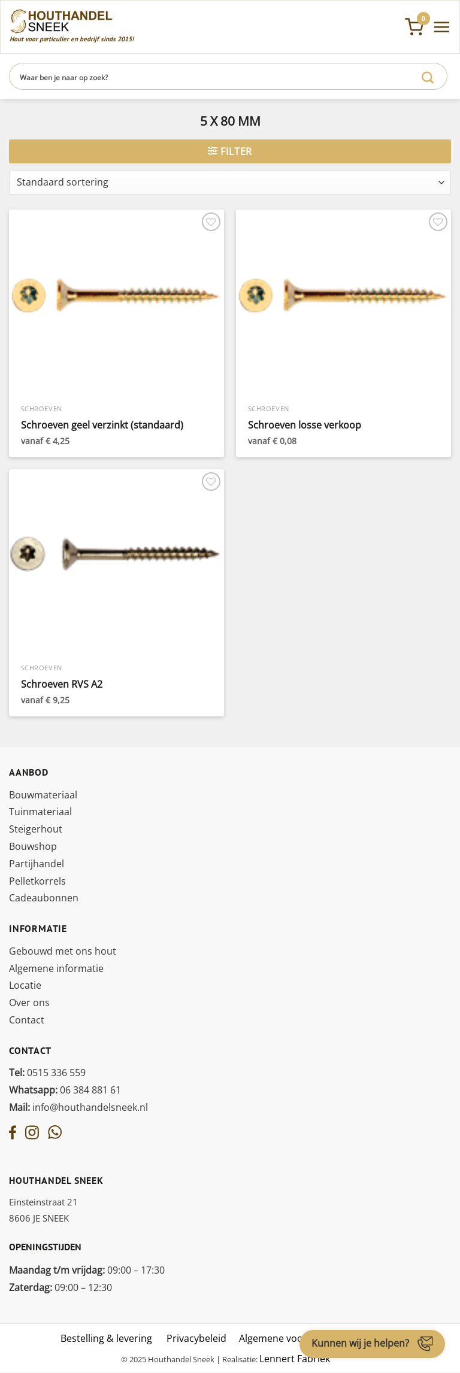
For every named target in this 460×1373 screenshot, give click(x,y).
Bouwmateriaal (43, 794)
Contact (26, 1019)
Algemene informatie (56, 968)
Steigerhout (35, 829)
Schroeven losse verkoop (304, 425)
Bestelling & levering (106, 1338)
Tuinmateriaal (40, 811)
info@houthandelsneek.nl (78, 1107)
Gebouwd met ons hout (62, 951)
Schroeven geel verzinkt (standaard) (102, 425)
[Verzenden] (428, 76)
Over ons (29, 1002)
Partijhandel (36, 863)
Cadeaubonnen (43, 897)
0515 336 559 (47, 1072)
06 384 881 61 (65, 1089)
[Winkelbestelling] (230, 183)
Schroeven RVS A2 (61, 684)
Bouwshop (33, 846)
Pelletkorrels (37, 881)
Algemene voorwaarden (293, 1338)
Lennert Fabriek (294, 1358)
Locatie (25, 985)
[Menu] (441, 27)
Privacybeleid (196, 1338)
